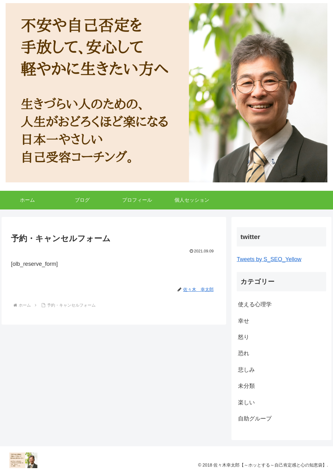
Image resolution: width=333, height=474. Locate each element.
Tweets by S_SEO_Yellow (269, 259)
